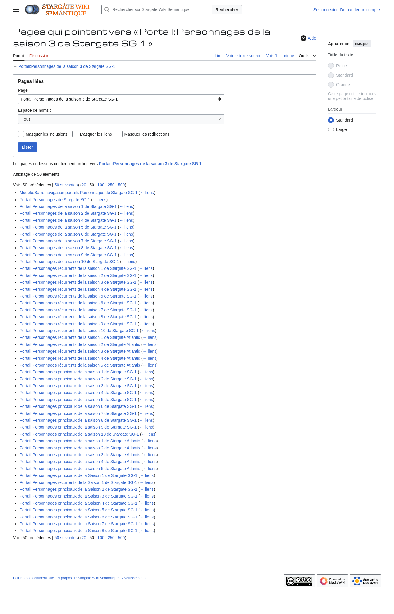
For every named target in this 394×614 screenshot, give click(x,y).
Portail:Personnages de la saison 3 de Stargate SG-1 (66, 66)
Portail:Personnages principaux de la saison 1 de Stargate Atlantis (79, 441)
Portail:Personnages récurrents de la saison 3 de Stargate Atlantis (79, 351)
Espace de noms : (34, 110)
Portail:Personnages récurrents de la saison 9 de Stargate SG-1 (77, 323)
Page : (23, 90)
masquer (362, 44)
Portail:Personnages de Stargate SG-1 (54, 199)
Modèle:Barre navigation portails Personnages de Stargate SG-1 (78, 192)
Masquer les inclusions (47, 134)
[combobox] (121, 99)
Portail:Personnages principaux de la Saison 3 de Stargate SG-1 (78, 496)
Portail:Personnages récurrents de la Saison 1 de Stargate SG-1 (78, 482)
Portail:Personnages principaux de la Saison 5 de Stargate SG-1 (78, 510)
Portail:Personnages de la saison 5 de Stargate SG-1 (67, 227)
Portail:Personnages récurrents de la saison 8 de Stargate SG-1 (77, 316)
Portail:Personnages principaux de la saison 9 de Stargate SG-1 (78, 427)
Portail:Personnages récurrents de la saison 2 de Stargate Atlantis (79, 344)
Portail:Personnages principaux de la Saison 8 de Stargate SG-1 (78, 530)
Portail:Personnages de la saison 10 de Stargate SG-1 (69, 261)
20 (83, 185)
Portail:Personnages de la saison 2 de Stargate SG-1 (67, 213)
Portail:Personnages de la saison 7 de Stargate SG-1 (67, 241)
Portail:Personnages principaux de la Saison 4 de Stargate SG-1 (78, 503)
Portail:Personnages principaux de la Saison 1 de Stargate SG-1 (78, 475)
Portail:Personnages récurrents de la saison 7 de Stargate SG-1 (77, 310)
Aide (307, 38)
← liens (147, 192)
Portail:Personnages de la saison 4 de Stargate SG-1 (67, 220)
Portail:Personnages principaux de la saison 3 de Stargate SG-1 (78, 385)
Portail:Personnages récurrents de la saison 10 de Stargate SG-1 (79, 330)
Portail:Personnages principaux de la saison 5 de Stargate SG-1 (78, 399)
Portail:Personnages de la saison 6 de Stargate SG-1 (67, 234)
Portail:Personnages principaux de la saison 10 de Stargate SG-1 (79, 434)
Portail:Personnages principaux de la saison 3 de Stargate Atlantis (79, 454)
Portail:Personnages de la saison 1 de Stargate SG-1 (67, 206)
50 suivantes (66, 185)
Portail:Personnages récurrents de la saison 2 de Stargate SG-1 (77, 275)
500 (121, 185)
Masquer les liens (96, 134)
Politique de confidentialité (33, 578)
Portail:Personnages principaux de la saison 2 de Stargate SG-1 (78, 379)
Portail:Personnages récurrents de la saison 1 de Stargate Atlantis (79, 337)
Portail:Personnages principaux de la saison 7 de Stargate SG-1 (78, 413)
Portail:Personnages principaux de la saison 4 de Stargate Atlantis (79, 461)
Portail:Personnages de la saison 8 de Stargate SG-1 (67, 247)
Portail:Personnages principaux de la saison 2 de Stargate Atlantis (79, 448)
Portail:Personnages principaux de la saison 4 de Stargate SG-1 (78, 392)
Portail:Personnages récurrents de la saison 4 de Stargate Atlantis (79, 358)
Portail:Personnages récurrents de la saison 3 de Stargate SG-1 (77, 282)
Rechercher (227, 9)
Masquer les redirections (147, 134)
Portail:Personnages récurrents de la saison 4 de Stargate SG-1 (77, 289)
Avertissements (134, 578)
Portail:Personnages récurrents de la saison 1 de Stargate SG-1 (77, 268)
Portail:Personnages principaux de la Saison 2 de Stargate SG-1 (78, 489)
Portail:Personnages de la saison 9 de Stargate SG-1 (67, 254)
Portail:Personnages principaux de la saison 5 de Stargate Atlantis (79, 468)
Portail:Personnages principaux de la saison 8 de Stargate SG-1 (78, 420)
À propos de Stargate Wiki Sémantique (88, 578)
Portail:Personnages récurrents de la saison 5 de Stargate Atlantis (79, 365)
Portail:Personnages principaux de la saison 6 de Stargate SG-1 (78, 406)
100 (100, 185)
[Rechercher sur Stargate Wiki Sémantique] (156, 9)
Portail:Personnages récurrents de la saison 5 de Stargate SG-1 (77, 296)
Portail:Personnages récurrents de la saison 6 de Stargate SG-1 (77, 303)
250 (111, 185)
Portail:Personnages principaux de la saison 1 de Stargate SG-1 (78, 372)
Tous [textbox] (26, 119)
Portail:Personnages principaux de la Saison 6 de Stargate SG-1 (78, 517)
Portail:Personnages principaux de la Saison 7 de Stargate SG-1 (78, 523)
